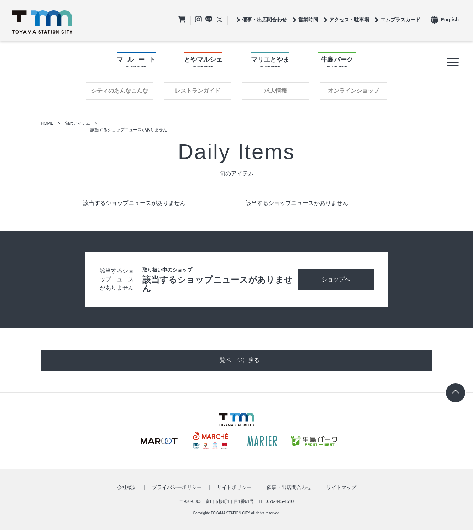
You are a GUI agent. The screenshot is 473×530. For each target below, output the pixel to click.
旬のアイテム (77, 123)
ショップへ (336, 279)
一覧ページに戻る (236, 360)
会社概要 (127, 487)
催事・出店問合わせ (289, 487)
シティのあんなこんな (119, 91)
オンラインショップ (353, 91)
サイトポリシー (234, 487)
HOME (47, 123)
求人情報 (275, 91)
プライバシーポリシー (177, 487)
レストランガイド (197, 91)
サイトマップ (341, 487)
